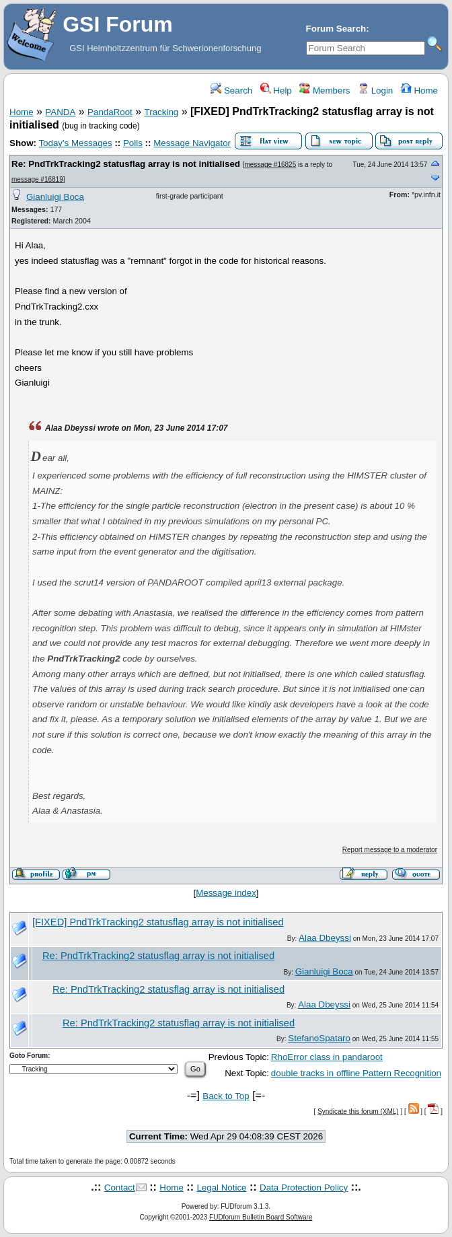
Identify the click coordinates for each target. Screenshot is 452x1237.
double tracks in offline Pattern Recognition (356, 1073)
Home (419, 90)
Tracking (162, 112)
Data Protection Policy (304, 1187)
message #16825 (270, 164)
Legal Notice (221, 1187)
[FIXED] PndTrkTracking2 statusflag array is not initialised (158, 922)
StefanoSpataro (319, 1038)
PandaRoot (110, 112)
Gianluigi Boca (55, 197)
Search (231, 90)
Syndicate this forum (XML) (358, 1111)
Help (276, 90)
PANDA (60, 112)
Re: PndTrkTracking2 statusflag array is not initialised (127, 164)
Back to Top (225, 1096)
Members (324, 90)
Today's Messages (75, 143)
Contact (119, 1187)
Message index (226, 893)
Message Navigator (192, 143)
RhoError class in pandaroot (327, 1057)
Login (375, 90)
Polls (133, 143)
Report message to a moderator (389, 849)
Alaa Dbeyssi (325, 938)
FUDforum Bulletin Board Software (260, 1217)
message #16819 (37, 179)
